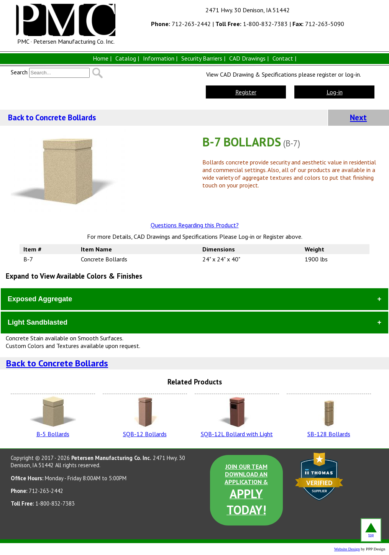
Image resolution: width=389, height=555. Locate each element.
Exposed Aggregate (40, 299)
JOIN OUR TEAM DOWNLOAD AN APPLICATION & (246, 490)
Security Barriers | (203, 58)
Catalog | (127, 58)
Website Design (347, 549)
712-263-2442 (181, 24)
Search (19, 72)
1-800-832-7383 (251, 24)
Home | (102, 58)
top (371, 530)
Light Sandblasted (37, 322)
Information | (160, 58)
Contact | (284, 58)
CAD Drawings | (249, 58)
